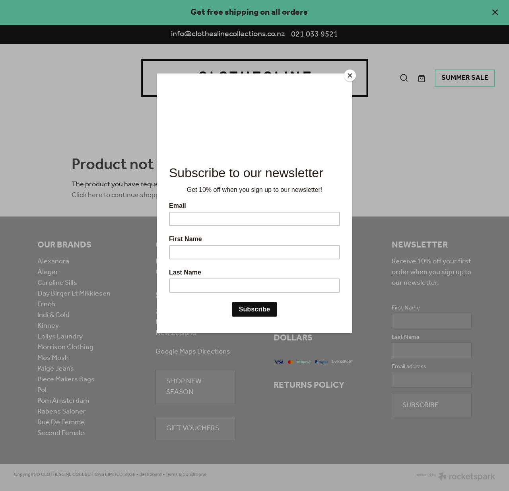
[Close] (350, 75)
